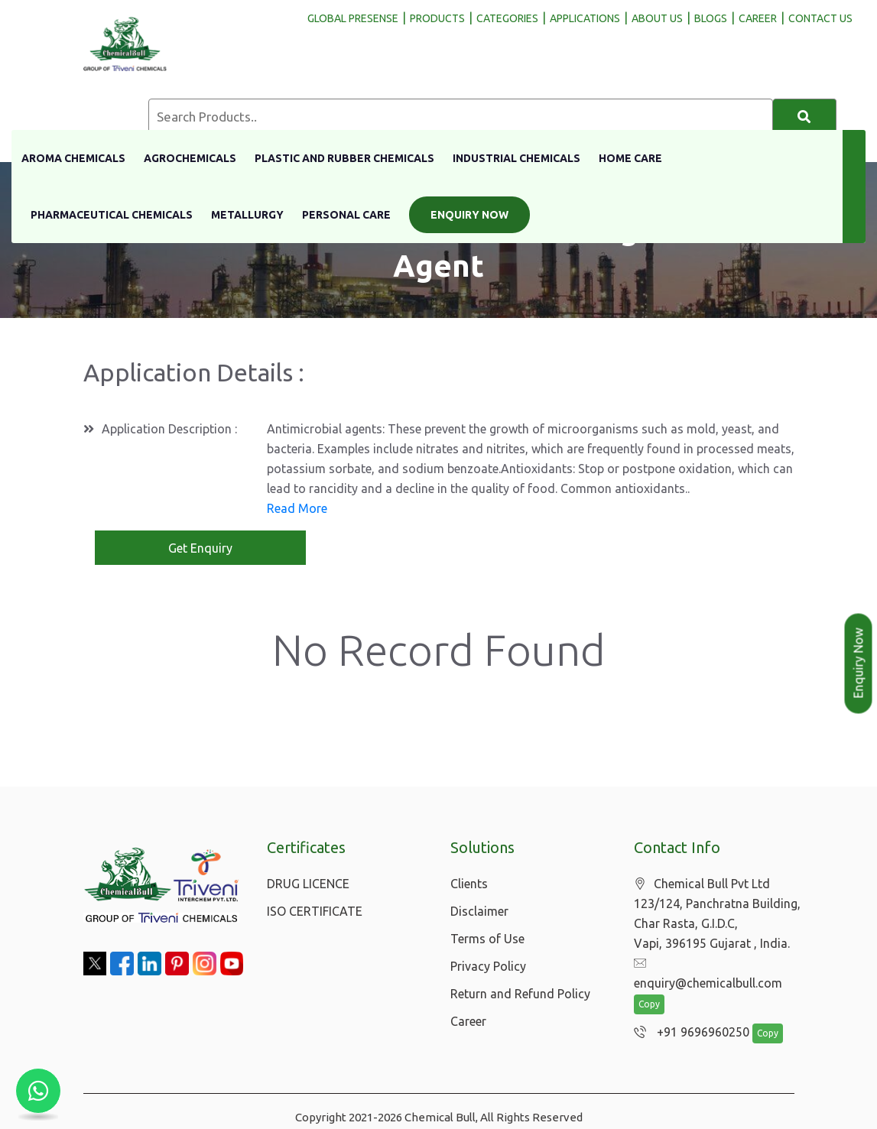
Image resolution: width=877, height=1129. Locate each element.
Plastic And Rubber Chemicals (344, 158)
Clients (469, 884)
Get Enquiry (200, 548)
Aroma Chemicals (73, 158)
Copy (649, 986)
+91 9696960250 (688, 1013)
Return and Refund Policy (520, 994)
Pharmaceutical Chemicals (112, 215)
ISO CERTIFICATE (314, 911)
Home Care (630, 158)
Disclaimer (479, 911)
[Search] (804, 117)
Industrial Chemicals (516, 158)
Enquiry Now (469, 215)
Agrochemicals (190, 158)
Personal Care (346, 215)
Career (468, 1021)
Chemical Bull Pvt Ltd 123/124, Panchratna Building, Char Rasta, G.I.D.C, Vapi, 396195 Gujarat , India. (717, 914)
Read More (297, 508)
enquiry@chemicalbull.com (715, 964)
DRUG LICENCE (308, 884)
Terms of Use (487, 939)
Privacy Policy (488, 966)
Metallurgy (247, 215)
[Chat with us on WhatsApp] (38, 1091)
